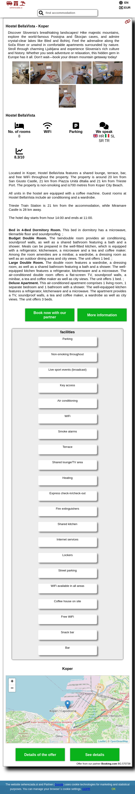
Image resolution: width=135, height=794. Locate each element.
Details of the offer (40, 755)
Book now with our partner (50, 315)
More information (102, 315)
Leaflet (102, 741)
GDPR (86, 789)
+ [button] (12, 681)
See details (94, 755)
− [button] (12, 688)
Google (59, 784)
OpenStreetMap (119, 741)
